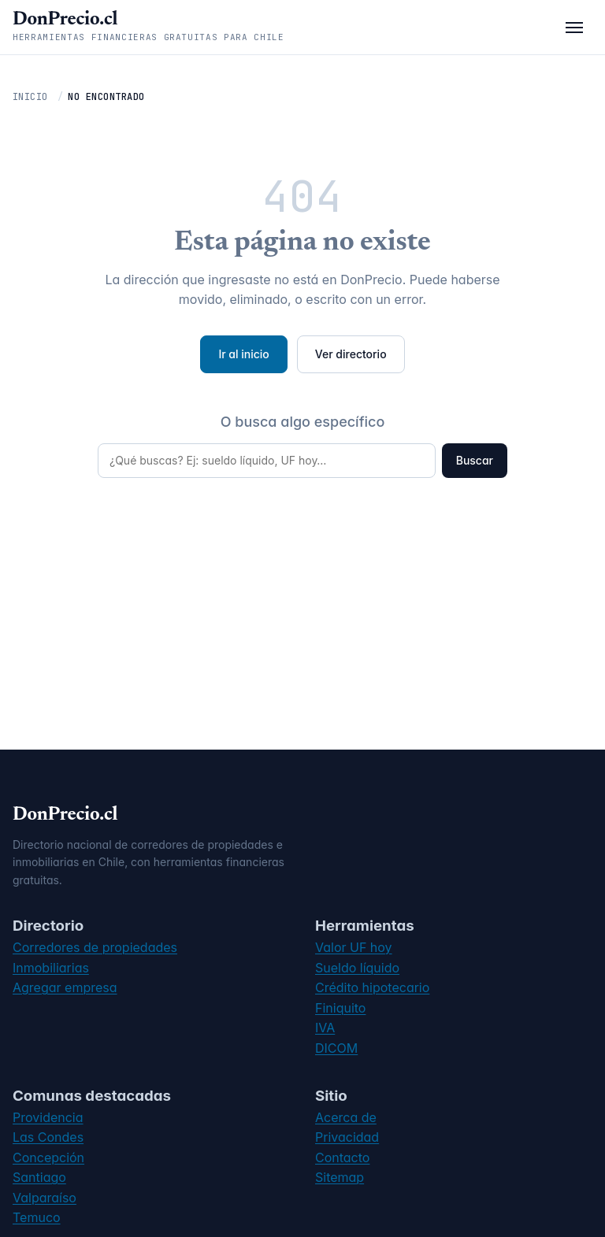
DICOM (336, 1048)
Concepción (48, 1157)
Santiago (39, 1177)
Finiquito (340, 1008)
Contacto (342, 1157)
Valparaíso (44, 1198)
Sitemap (339, 1177)
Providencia (48, 1117)
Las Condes (48, 1137)
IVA (325, 1027)
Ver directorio (351, 354)
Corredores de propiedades (95, 947)
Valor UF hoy (353, 947)
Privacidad (347, 1137)
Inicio (30, 97)
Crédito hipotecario (372, 987)
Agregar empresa (65, 987)
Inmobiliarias (51, 968)
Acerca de (346, 1117)
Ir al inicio (243, 354)
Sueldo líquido (357, 968)
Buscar (474, 460)
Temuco (37, 1217)
